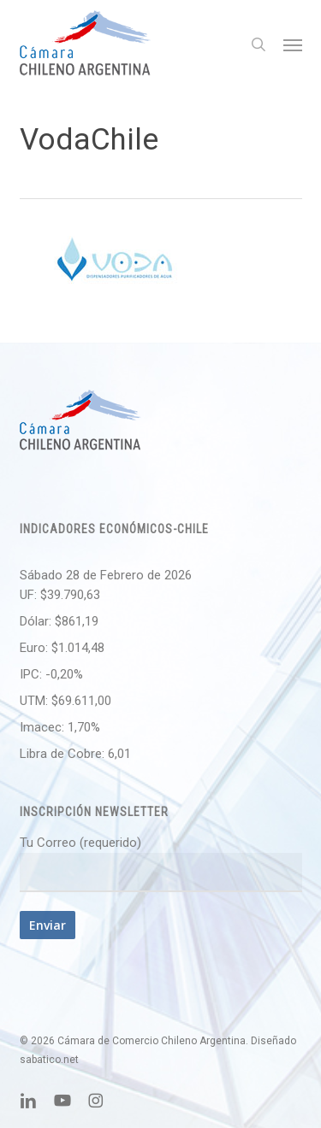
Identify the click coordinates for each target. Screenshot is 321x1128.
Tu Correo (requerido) (161, 863)
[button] (292, 44)
